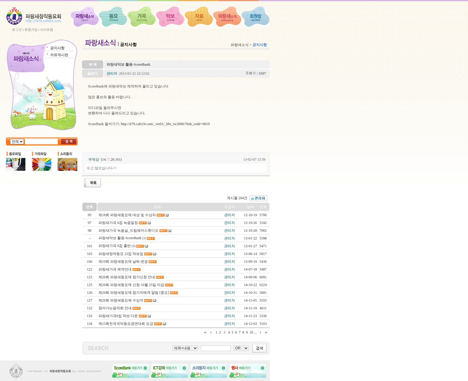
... (255, 332)
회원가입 (31, 29)
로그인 (17, 29)
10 (251, 332)
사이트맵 (46, 29)
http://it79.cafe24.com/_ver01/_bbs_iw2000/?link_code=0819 (165, 124)
